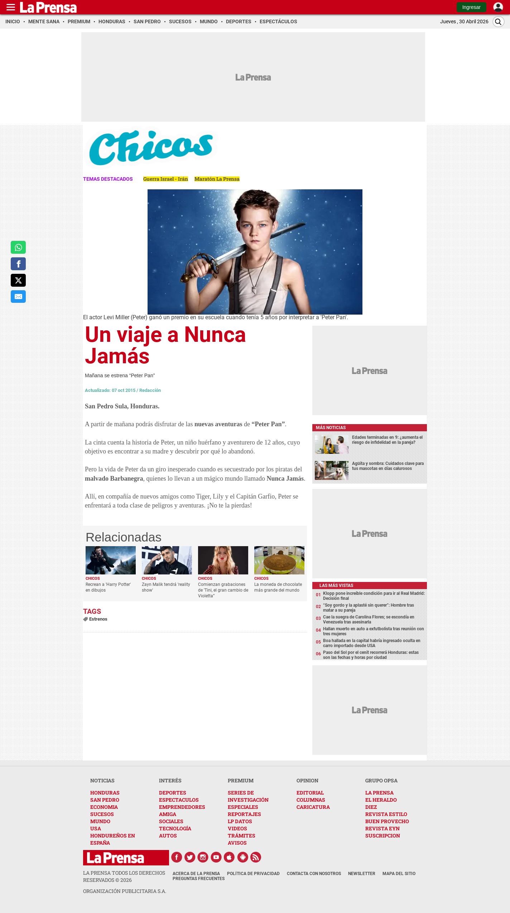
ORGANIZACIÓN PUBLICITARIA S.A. (124, 891)
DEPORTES (172, 792)
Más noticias (331, 427)
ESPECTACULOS (179, 799)
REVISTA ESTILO (386, 814)
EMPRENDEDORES (182, 806)
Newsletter (361, 873)
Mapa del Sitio (398, 873)
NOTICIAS (102, 780)
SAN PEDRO (104, 799)
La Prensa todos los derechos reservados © (124, 876)
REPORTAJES (244, 814)
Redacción (150, 390)
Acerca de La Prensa (196, 873)
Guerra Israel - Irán (165, 178)
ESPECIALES (243, 806)
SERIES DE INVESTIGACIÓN (248, 796)
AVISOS (237, 842)
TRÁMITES (241, 835)
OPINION (307, 780)
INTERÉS (170, 780)
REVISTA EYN (382, 828)
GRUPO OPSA (381, 780)
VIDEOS (237, 828)
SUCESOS (102, 814)
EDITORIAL (310, 792)
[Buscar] (498, 21)
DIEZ (371, 806)
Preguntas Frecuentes (199, 878)
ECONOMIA (104, 806)
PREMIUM (241, 780)
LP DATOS (240, 821)
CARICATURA (313, 806)
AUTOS (168, 835)
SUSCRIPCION (382, 835)
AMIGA (167, 814)
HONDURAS (105, 792)
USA (95, 828)
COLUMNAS (311, 799)
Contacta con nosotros (314, 873)
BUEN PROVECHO (387, 821)
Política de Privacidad (253, 873)
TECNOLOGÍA (175, 828)
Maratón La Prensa (217, 178)
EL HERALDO (381, 799)
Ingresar (471, 7)
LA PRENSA (379, 792)
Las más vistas (336, 585)
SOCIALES (171, 821)
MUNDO (100, 821)
